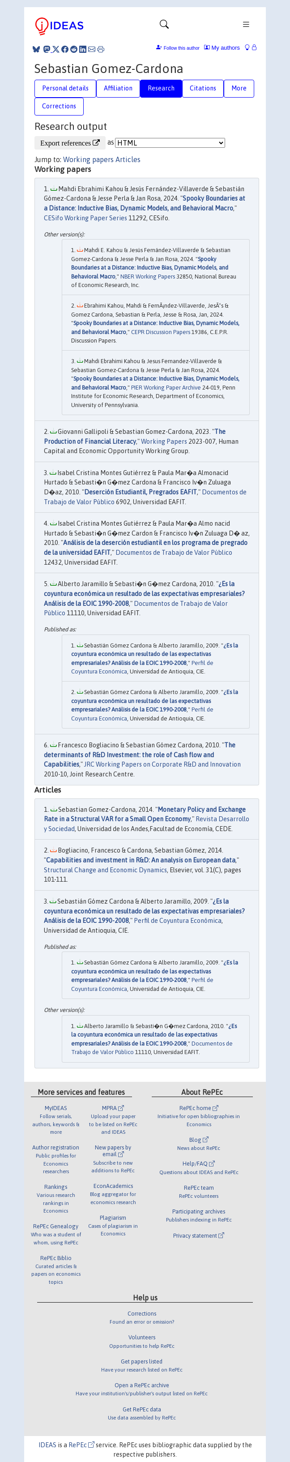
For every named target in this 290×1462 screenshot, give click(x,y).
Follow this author (182, 48)
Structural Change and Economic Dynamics (105, 870)
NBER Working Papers (147, 276)
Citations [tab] (203, 88)
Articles (128, 159)
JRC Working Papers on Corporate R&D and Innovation (162, 764)
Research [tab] (161, 88)
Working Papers (164, 441)
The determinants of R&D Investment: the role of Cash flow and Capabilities (139, 755)
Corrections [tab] (59, 106)
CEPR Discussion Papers (160, 332)
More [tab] (239, 88)
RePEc (81, 1445)
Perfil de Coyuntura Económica (178, 920)
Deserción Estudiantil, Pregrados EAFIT (140, 492)
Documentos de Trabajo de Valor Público (173, 552)
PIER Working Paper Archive (166, 387)
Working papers (88, 159)
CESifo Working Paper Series (85, 218)
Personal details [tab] (65, 88)
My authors (222, 47)
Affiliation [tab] (118, 88)
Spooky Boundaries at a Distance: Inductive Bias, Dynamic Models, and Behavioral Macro (149, 268)
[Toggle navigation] (164, 26)
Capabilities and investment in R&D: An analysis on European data (140, 860)
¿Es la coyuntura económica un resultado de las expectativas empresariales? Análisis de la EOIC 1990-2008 (144, 593)
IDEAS (47, 1445)
